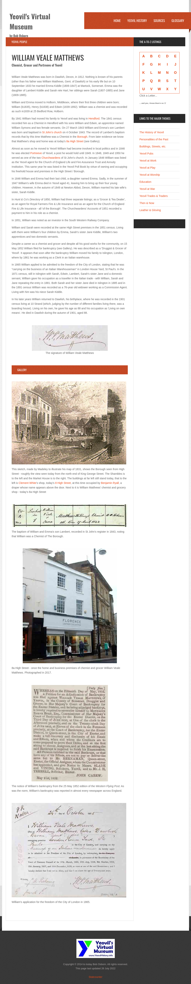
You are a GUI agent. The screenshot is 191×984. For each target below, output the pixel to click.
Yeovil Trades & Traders (153, 195)
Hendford (94, 118)
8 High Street (63, 482)
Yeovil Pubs (146, 153)
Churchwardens (50, 157)
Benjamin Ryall (110, 482)
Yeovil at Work (147, 160)
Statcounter (95, 976)
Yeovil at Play (147, 167)
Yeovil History (137, 20)
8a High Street (74, 141)
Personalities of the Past (153, 139)
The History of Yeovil (151, 132)
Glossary (178, 20)
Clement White (27, 482)
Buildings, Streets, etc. (152, 146)
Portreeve (36, 153)
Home (117, 20)
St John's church (52, 132)
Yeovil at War (147, 188)
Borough (82, 136)
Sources (159, 20)
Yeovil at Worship (149, 174)
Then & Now (146, 203)
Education (145, 181)
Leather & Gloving (150, 210)
